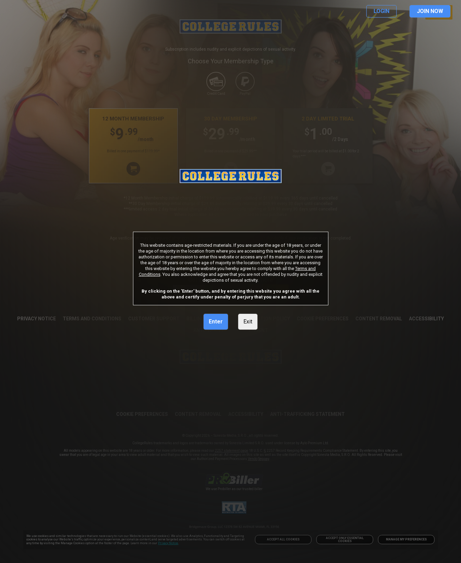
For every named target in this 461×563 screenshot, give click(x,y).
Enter (216, 321)
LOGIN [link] (381, 11)
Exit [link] (247, 321)
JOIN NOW (430, 11)
